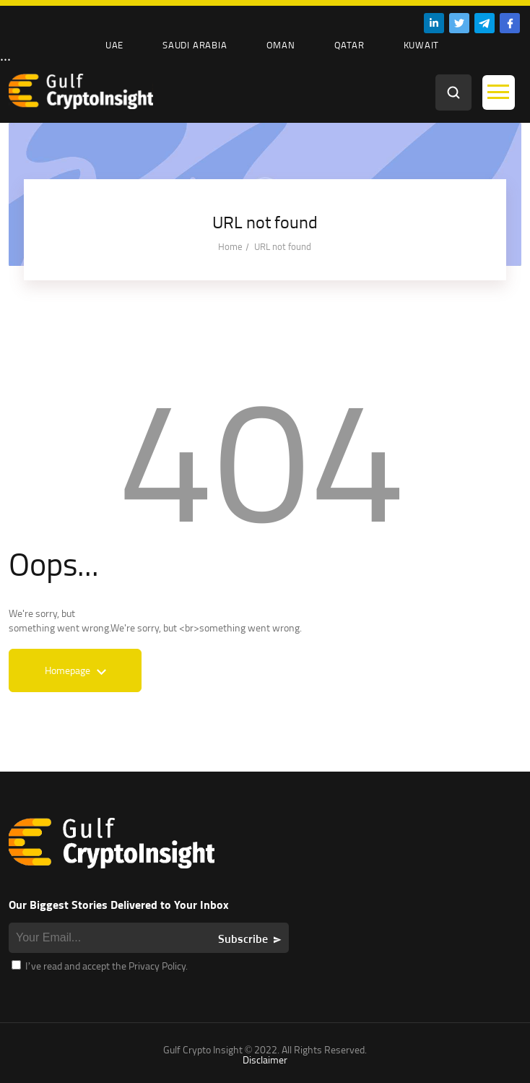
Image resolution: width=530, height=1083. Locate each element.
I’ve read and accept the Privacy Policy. (100, 965)
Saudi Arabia (194, 45)
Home (230, 246)
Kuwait (422, 45)
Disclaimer (265, 1059)
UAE (114, 45)
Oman (280, 45)
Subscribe (243, 938)
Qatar (349, 45)
